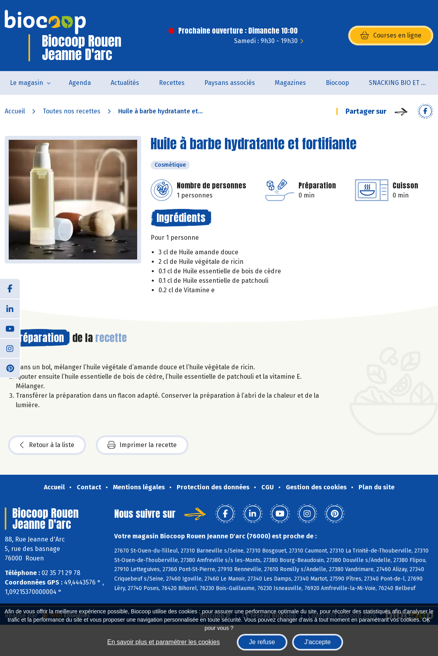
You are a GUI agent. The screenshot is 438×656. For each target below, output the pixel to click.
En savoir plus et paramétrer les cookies (163, 642)
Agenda (80, 82)
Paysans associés (229, 82)
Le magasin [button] (26, 82)
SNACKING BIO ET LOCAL (403, 82)
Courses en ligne (390, 35)
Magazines (290, 82)
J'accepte (317, 642)
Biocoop (337, 82)
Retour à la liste (47, 445)
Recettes (172, 82)
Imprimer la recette (142, 445)
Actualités (125, 82)
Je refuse (262, 642)
